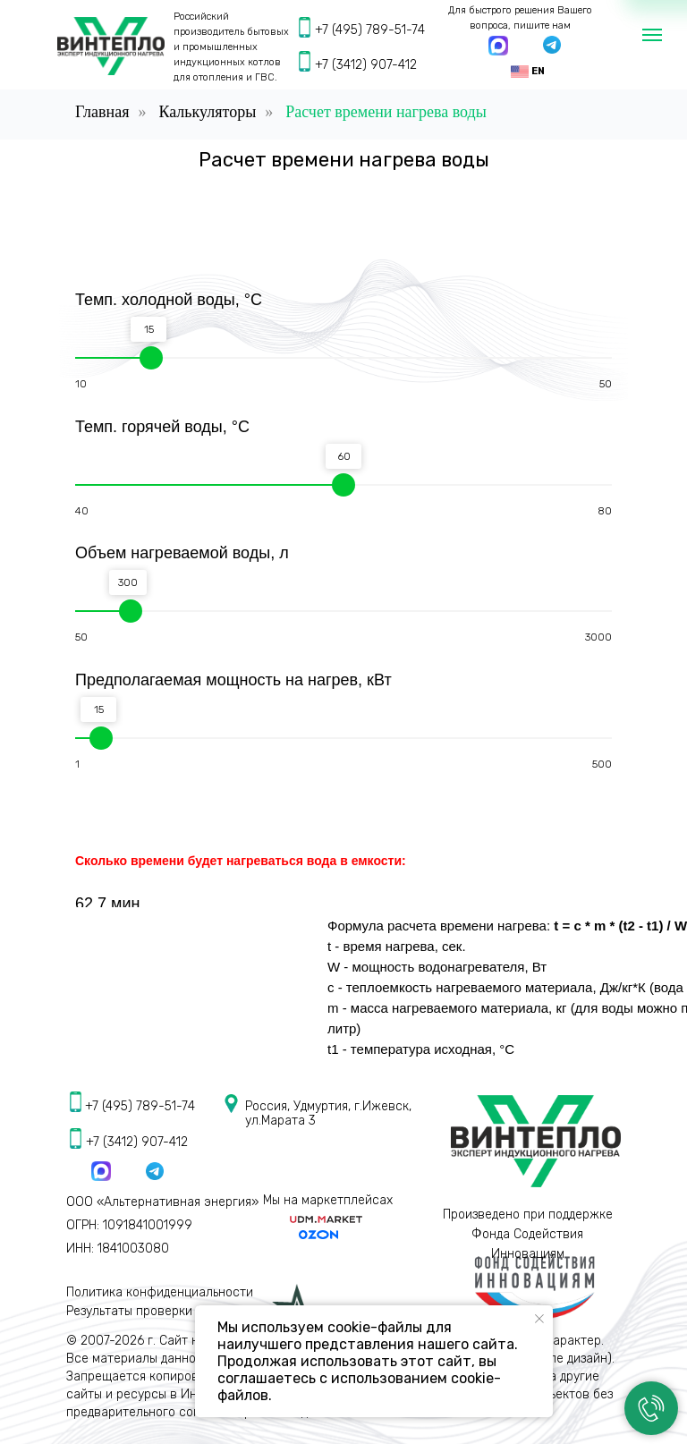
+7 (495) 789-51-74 (370, 30)
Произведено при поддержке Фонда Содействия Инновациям (528, 1234)
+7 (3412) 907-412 (366, 64)
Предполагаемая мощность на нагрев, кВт (233, 680)
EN (538, 71)
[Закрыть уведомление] (539, 1319)
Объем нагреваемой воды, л (182, 553)
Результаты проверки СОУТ (146, 1311)
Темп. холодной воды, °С (168, 300)
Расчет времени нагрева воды (386, 112)
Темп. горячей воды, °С (162, 427)
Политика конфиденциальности (159, 1292)
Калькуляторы (207, 112)
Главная (102, 112)
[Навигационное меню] (652, 35)
